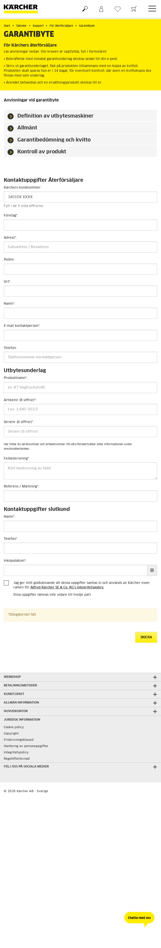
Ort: (7, 282)
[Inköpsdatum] (75, 570)
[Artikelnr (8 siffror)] (80, 409)
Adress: (10, 237)
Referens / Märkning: (21, 486)
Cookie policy (14, 727)
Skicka (146, 637)
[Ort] (80, 291)
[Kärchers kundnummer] (80, 197)
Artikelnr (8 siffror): (20, 400)
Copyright (11, 733)
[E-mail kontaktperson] (80, 335)
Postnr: (9, 259)
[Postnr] (80, 269)
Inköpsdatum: (15, 561)
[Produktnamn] (80, 387)
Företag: (11, 215)
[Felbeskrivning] (80, 470)
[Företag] (80, 225)
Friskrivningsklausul (19, 740)
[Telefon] (80, 357)
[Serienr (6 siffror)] (80, 431)
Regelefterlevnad (17, 758)
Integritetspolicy (16, 752)
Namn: (9, 303)
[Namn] (80, 313)
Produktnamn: (15, 378)
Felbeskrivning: (17, 458)
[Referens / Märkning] (80, 496)
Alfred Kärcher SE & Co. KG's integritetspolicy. (67, 587)
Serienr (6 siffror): (19, 422)
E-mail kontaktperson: (22, 326)
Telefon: (10, 348)
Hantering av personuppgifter (26, 746)
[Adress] (80, 247)
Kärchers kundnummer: (22, 187)
